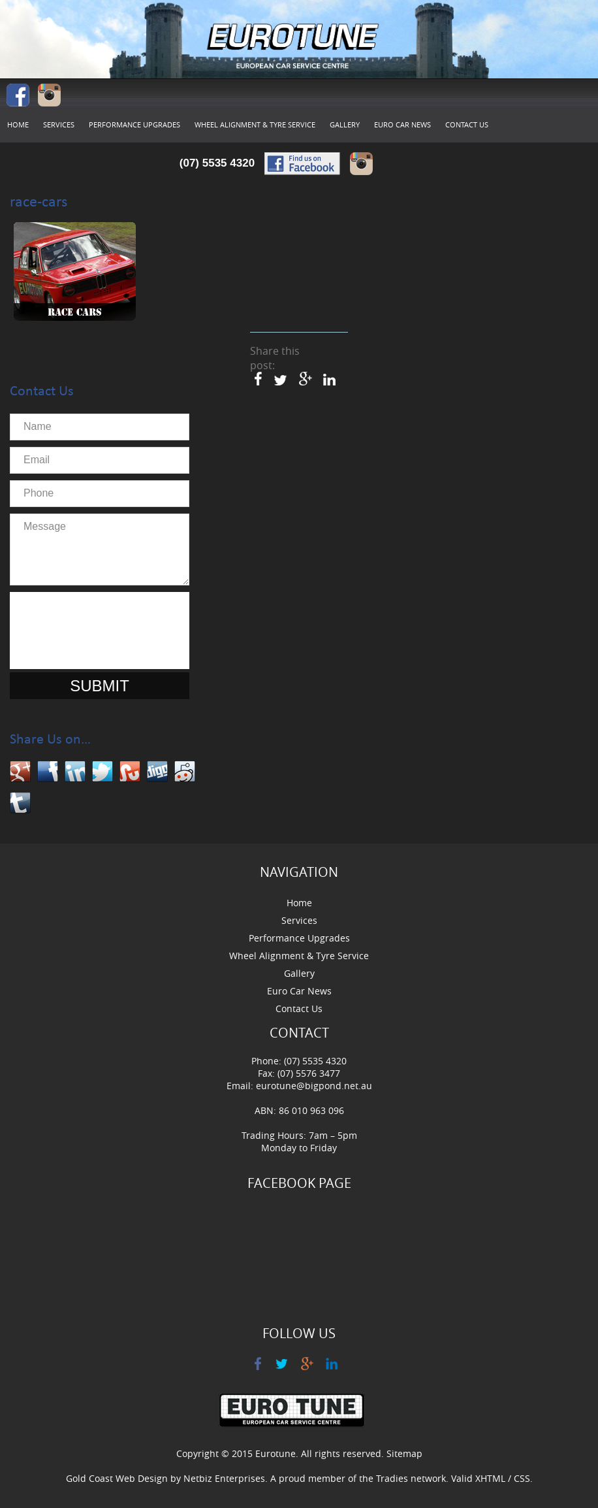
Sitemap (404, 1453)
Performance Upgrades (134, 124)
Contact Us (466, 124)
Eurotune (275, 1453)
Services (58, 124)
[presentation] (115, 630)
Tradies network (411, 1478)
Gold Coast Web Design (117, 1478)
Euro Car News (402, 124)
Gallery (345, 124)
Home (18, 124)
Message (99, 549)
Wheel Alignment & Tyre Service (255, 124)
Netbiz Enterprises (224, 1478)
